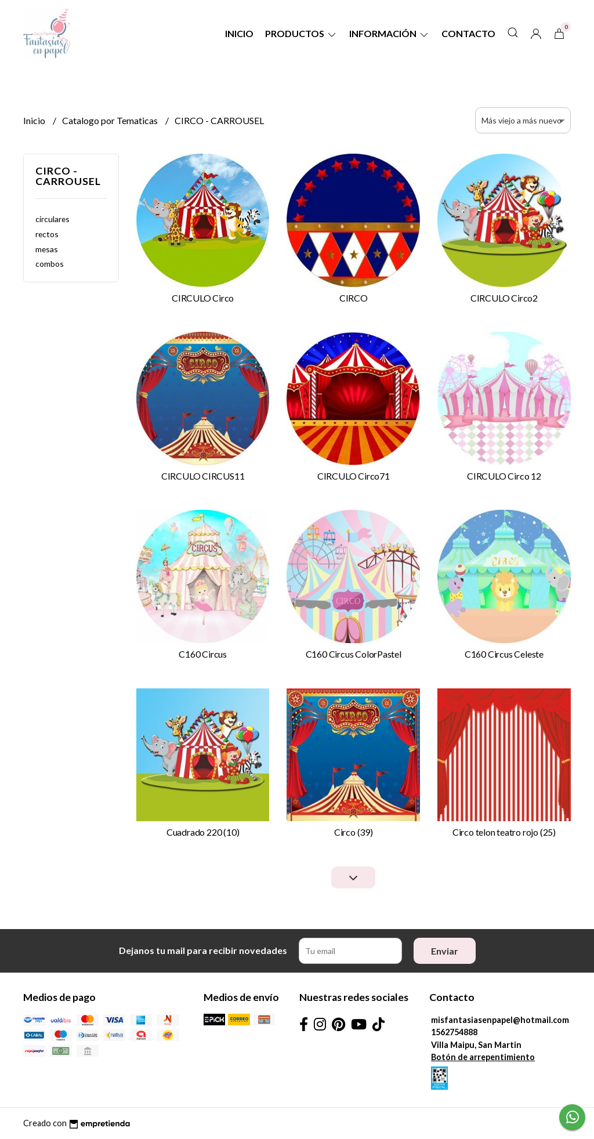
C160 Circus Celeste (504, 653)
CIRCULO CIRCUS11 (203, 475)
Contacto (468, 33)
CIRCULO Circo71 (353, 475)
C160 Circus (203, 653)
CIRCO (353, 297)
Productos (301, 33)
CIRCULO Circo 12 (504, 475)
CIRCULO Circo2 (504, 297)
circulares (52, 219)
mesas (46, 249)
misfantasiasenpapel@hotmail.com (500, 1020)
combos (49, 264)
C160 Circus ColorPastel (353, 653)
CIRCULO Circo (203, 297)
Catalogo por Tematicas (111, 120)
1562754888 (454, 1032)
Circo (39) (353, 831)
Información (389, 33)
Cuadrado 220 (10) (202, 831)
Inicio (239, 33)
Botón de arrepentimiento (483, 1057)
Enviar (444, 950)
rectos (47, 234)
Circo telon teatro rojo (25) (504, 831)
